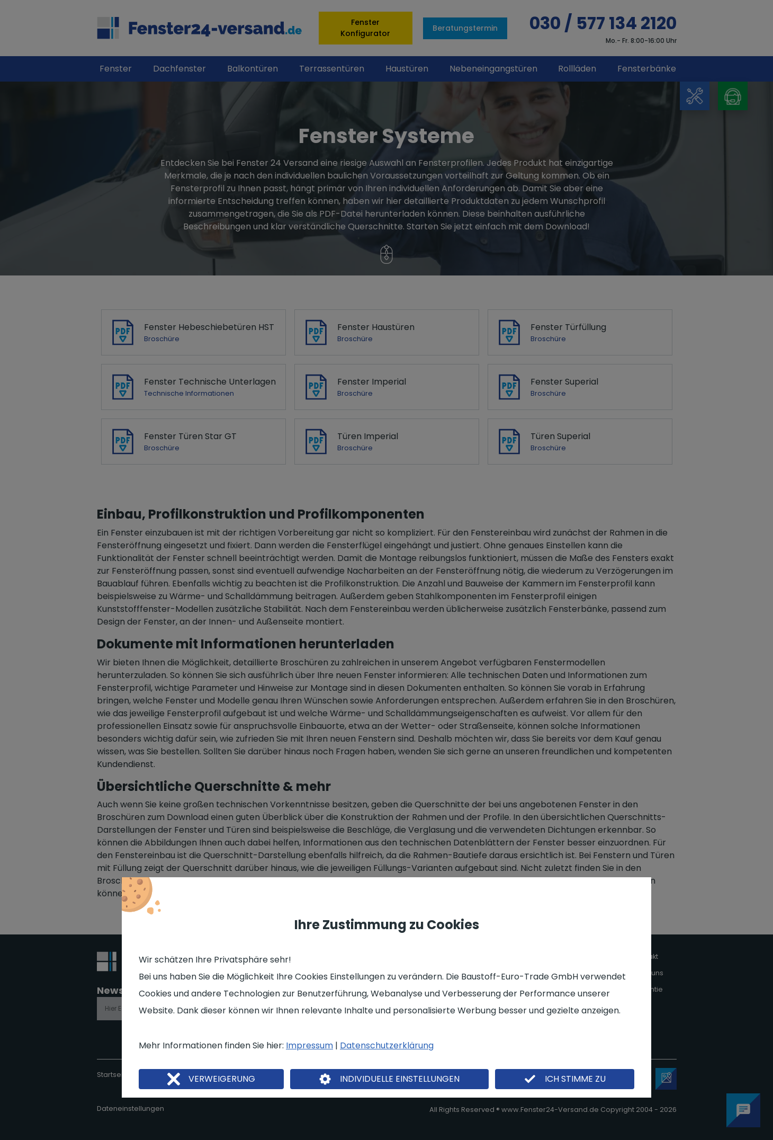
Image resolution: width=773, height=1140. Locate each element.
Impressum (309, 1045)
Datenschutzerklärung (387, 1045)
